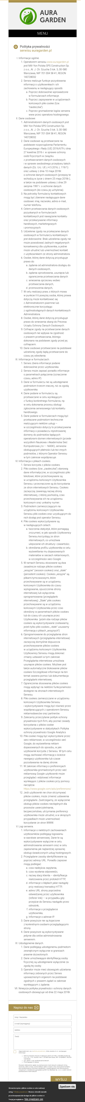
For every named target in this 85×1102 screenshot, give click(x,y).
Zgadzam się (67, 1086)
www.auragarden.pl (58, 61)
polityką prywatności (39, 1051)
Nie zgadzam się (34, 1099)
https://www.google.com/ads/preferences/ (47, 788)
